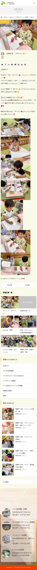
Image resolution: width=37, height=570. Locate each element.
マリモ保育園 (18, 492)
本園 (4, 395)
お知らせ (5, 278)
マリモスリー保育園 (9, 381)
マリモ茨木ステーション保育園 (16, 278)
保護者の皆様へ (8, 390)
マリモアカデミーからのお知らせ (13, 376)
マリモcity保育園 (8, 371)
